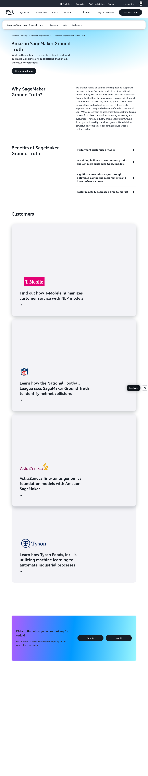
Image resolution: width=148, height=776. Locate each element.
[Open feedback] (144, 388)
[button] (40, 12)
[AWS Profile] (141, 3)
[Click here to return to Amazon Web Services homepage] (10, 14)
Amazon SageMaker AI (41, 35)
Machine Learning (19, 35)
